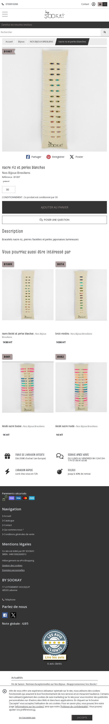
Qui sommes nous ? (13, 529)
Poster (76, 157)
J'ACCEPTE (82, 717)
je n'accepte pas (27, 717)
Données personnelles (13, 570)
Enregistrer (55, 157)
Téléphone (8, 599)
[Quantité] (8, 189)
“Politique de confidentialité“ (74, 706)
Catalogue (8, 520)
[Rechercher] (105, 32)
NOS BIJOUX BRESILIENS (41, 41)
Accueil (9, 41)
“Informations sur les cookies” (29, 706)
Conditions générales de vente (18, 534)
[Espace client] (93, 4)
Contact (85, 4)
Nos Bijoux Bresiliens (16, 173)
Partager (33, 157)
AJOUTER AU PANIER (54, 207)
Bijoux (21, 41)
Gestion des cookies (12, 565)
